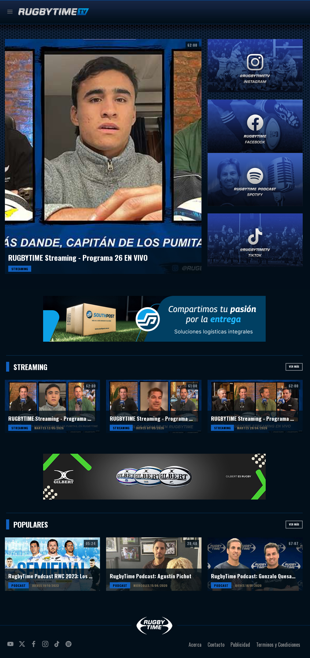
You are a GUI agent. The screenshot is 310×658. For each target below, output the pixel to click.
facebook (35, 646)
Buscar (297, 11)
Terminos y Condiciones (278, 644)
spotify (69, 646)
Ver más (294, 366)
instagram (46, 646)
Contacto (216, 644)
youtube (11, 646)
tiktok (58, 646)
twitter (23, 646)
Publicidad (240, 644)
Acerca (195, 644)
